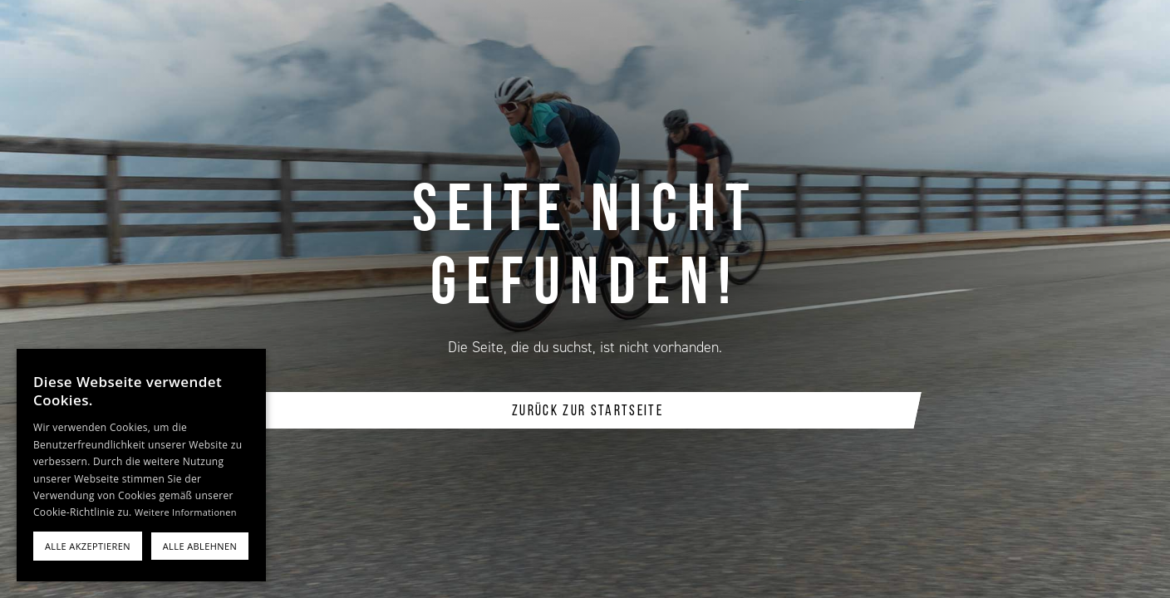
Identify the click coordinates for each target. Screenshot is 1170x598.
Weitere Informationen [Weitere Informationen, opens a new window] (186, 512)
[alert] (141, 465)
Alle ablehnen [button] (200, 546)
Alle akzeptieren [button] (87, 546)
